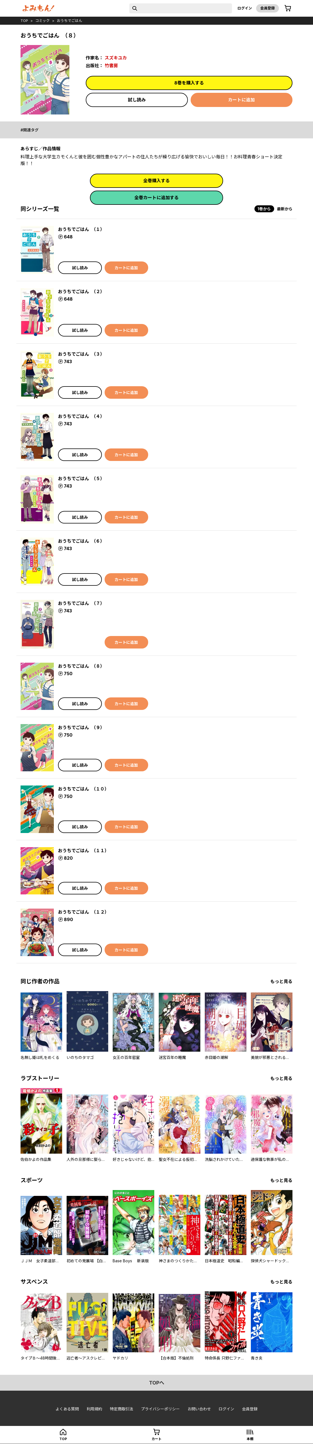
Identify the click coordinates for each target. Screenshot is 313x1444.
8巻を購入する (189, 83)
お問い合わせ (199, 1408)
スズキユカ (116, 58)
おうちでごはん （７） (81, 603)
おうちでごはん (69, 20)
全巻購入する (156, 180)
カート (156, 1439)
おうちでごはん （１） (81, 229)
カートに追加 (241, 100)
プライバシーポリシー (160, 1408)
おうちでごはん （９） (81, 727)
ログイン (245, 8)
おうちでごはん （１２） (83, 912)
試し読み (137, 100)
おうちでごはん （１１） (83, 850)
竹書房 (111, 65)
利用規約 (94, 1408)
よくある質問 (67, 1408)
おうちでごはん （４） (81, 416)
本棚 (250, 1439)
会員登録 (267, 8)
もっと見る (281, 981)
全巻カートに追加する (156, 197)
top (24, 20)
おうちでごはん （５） (81, 478)
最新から (284, 208)
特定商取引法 (121, 1408)
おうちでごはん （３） (81, 354)
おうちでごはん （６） (81, 541)
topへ (156, 1383)
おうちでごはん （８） (81, 666)
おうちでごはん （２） (81, 291)
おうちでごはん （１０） (83, 789)
